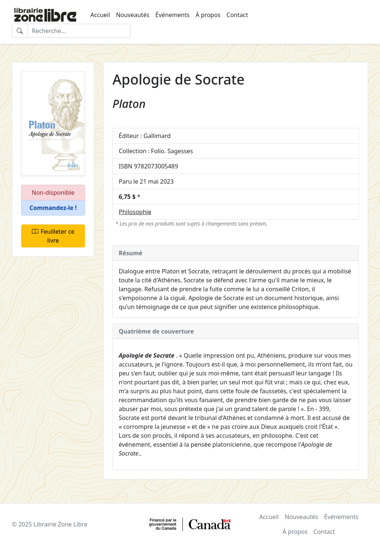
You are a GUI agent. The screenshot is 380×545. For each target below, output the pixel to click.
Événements (172, 15)
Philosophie (135, 212)
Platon (128, 103)
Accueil (100, 15)
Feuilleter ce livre (53, 235)
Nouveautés (132, 15)
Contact (237, 15)
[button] (53, 208)
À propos (208, 15)
